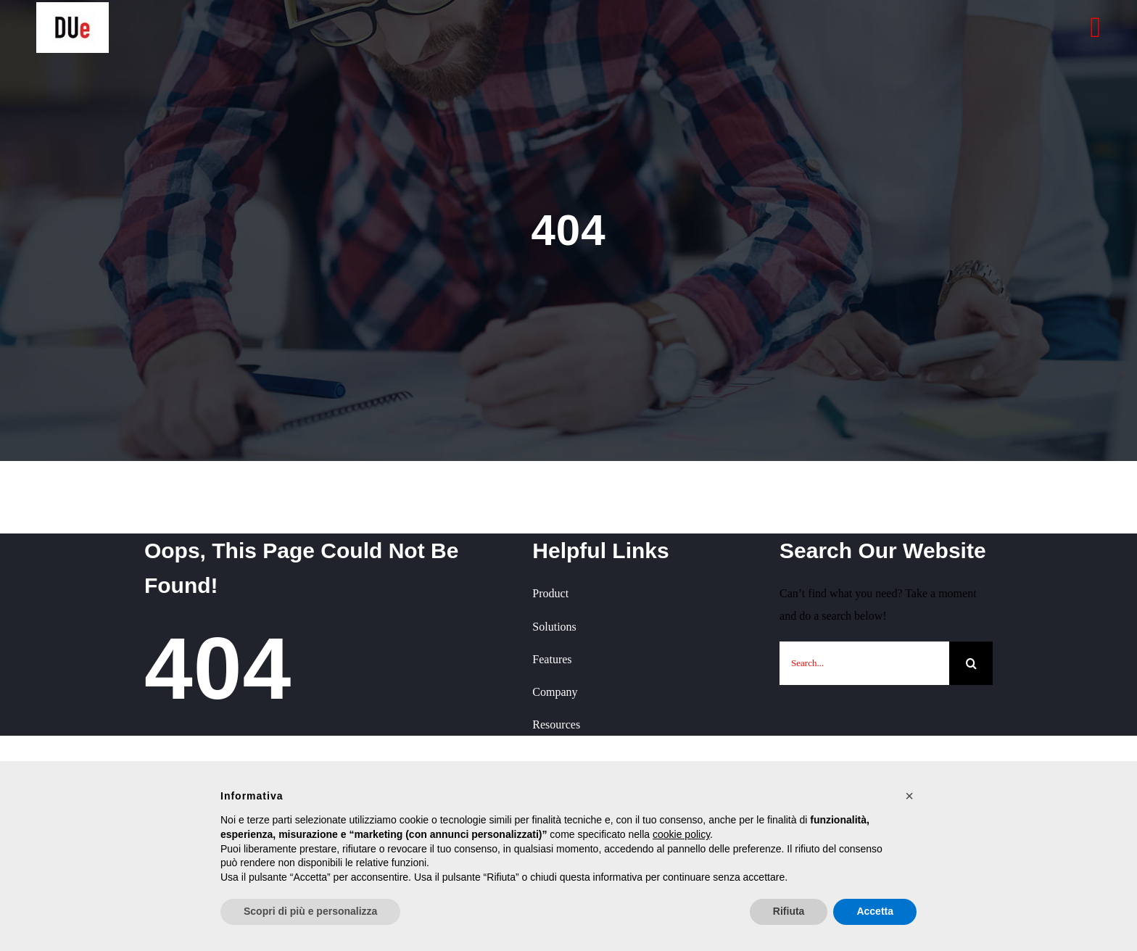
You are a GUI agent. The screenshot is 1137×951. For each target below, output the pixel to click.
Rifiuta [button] (789, 911)
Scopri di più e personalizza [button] (310, 911)
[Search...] (864, 663)
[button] (909, 795)
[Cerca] (971, 663)
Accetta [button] (874, 911)
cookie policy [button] (681, 834)
